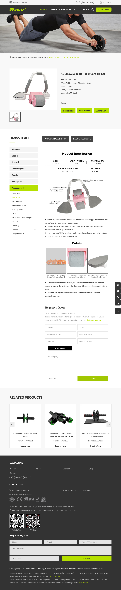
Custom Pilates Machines (20, 579)
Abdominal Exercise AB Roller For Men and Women (95, 435)
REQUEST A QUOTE (82, 139)
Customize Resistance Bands (49, 582)
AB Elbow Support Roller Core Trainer (63, 57)
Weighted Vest (18, 234)
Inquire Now (25, 446)
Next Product (84, 110)
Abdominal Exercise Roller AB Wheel (25, 435)
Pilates (16, 149)
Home (14, 57)
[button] (12, 424)
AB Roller (43, 57)
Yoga (15, 156)
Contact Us (16, 484)
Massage (17, 181)
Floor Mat (16, 193)
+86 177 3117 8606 (83, 490)
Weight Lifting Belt (19, 205)
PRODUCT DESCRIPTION (56, 139)
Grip (14, 213)
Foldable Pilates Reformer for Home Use (31, 576)
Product (44, 9)
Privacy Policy (97, 568)
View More (55, 576)
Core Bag (15, 225)
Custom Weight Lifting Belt (65, 579)
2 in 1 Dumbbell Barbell (38, 573)
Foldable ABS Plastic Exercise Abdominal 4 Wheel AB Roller (60, 435)
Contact (85, 9)
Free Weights (19, 168)
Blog (76, 9)
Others (24, 229)
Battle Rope (17, 201)
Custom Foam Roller (86, 579)
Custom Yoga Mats (70, 582)
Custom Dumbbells (28, 582)
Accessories (32, 57)
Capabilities (65, 9)
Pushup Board (18, 209)
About (54, 9)
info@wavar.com (20, 2)
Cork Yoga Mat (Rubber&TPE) (62, 573)
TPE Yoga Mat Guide (84, 573)
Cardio (16, 175)
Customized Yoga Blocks (42, 579)
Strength (17, 162)
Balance (15, 221)
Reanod (87, 568)
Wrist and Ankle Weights (22, 217)
